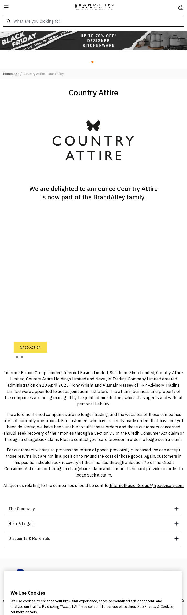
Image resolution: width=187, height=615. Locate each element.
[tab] (17, 357)
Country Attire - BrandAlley (44, 74)
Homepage (11, 74)
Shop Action (30, 347)
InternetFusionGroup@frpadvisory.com (146, 485)
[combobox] (93, 21)
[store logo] (94, 7)
